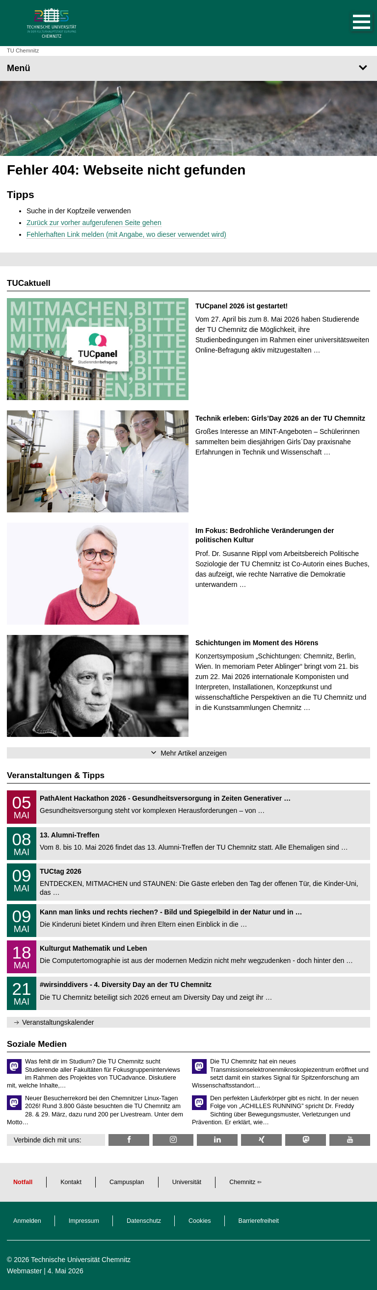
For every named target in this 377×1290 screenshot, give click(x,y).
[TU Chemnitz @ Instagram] (173, 1139)
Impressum (84, 1220)
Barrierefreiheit (259, 1220)
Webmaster (24, 1271)
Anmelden (27, 1220)
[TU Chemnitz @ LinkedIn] (217, 1139)
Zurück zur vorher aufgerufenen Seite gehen (94, 223)
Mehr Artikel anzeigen (194, 753)
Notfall (22, 1182)
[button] (351, 23)
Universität (187, 1182)
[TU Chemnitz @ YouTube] (349, 1139)
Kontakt (70, 1182)
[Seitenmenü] (188, 68)
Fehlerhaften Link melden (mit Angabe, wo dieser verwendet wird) (126, 234)
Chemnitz (242, 1182)
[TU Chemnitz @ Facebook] (128, 1139)
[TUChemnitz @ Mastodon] (305, 1139)
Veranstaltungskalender (58, 1022)
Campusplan (126, 1182)
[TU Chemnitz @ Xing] (261, 1139)
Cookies (199, 1220)
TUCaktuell (29, 283)
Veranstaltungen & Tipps (56, 775)
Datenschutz (144, 1220)
